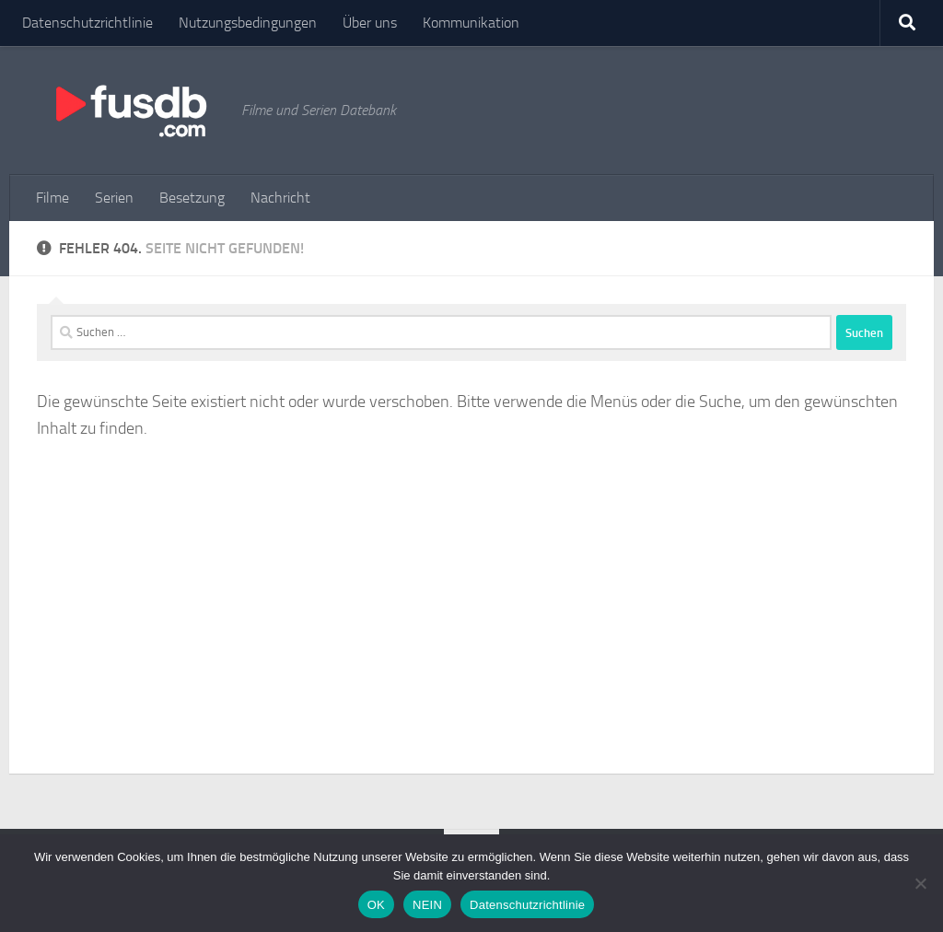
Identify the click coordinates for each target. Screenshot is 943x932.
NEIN (427, 905)
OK (376, 905)
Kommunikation (471, 22)
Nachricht (280, 197)
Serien (114, 197)
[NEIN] (920, 883)
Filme (52, 197)
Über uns (370, 22)
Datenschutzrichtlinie (87, 22)
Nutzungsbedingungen (248, 22)
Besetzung (192, 197)
